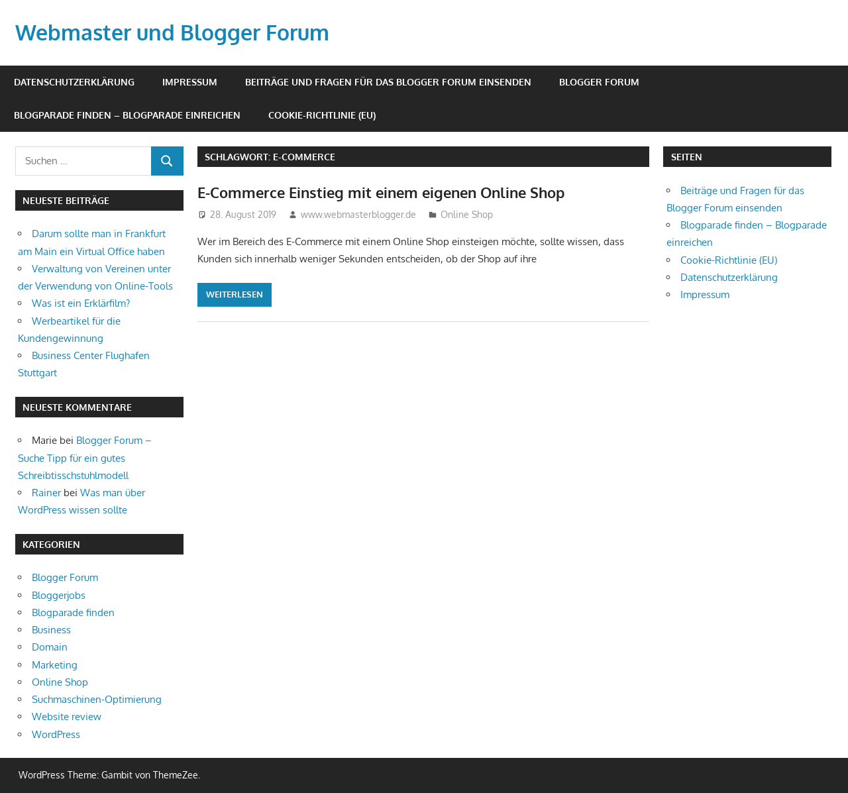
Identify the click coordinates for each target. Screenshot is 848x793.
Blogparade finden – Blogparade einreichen (127, 115)
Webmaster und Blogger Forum (172, 32)
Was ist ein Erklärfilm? (81, 303)
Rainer (46, 492)
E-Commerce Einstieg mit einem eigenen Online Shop (381, 192)
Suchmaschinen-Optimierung (97, 699)
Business (51, 629)
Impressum (189, 81)
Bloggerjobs (58, 595)
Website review (66, 716)
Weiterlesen (234, 294)
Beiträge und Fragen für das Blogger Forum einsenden (388, 81)
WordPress (56, 734)
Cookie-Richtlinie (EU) (322, 115)
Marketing (55, 665)
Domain (50, 647)
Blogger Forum (599, 81)
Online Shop (467, 214)
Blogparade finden (73, 612)
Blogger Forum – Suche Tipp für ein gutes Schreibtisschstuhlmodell (85, 458)
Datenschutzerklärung (74, 81)
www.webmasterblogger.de (358, 214)
